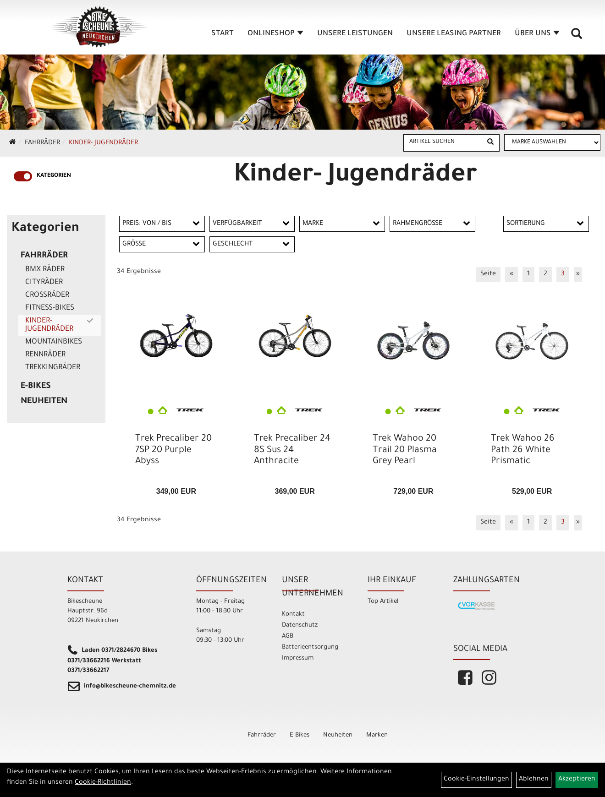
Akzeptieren (576, 779)
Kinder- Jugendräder (103, 143)
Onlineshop (275, 34)
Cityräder (44, 282)
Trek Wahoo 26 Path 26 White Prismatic (523, 450)
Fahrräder (42, 143)
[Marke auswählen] (552, 142)
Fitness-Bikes (49, 308)
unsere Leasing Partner (454, 34)
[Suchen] (490, 143)
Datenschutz (300, 625)
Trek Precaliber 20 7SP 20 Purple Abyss (173, 450)
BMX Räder (45, 270)
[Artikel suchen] (443, 142)
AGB (287, 636)
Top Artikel (383, 601)
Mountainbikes (53, 342)
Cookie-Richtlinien (103, 782)
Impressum (298, 658)
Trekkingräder (52, 368)
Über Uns (537, 34)
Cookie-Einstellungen (476, 779)
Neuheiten (44, 401)
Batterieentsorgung (310, 647)
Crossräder (47, 295)
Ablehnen (534, 779)
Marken (377, 735)
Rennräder (45, 355)
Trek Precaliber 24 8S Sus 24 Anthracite (292, 450)
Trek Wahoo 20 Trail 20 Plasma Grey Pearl (405, 450)
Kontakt (293, 614)
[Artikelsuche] (576, 37)
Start (222, 34)
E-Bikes (36, 386)
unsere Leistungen (355, 34)
